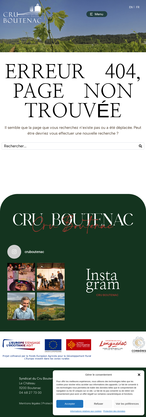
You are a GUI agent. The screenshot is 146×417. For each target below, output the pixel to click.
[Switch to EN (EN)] (130, 7)
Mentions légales (29, 403)
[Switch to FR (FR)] (137, 7)
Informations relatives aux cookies (86, 411)
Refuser (98, 403)
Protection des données (114, 411)
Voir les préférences (127, 403)
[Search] (140, 146)
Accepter (70, 403)
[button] (139, 374)
